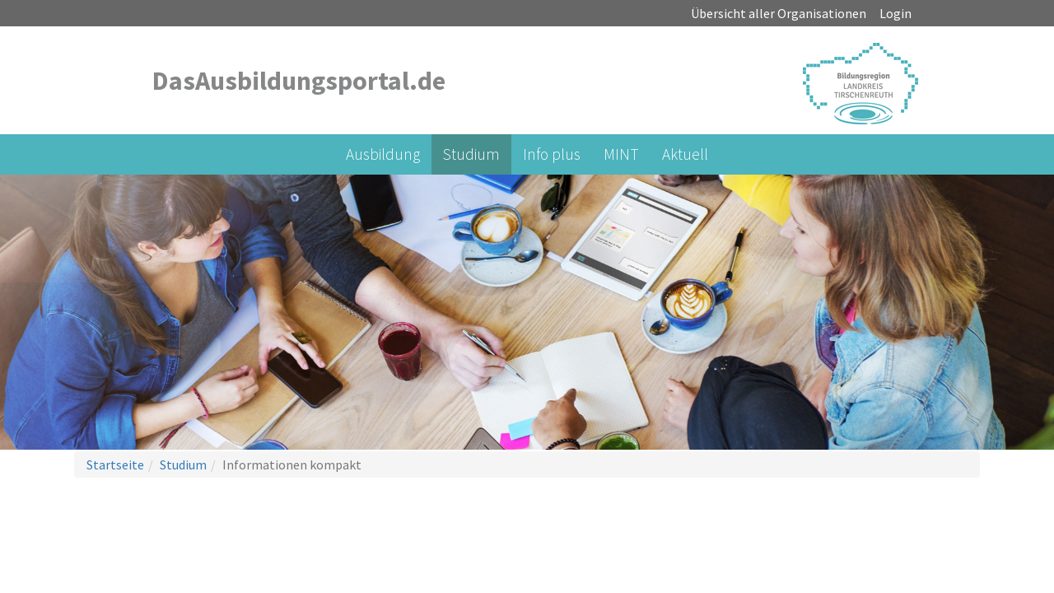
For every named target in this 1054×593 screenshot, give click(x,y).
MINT (621, 154)
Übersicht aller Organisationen (778, 13)
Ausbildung (383, 154)
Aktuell (685, 154)
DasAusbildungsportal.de (298, 80)
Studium (471, 154)
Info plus (552, 154)
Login (895, 13)
